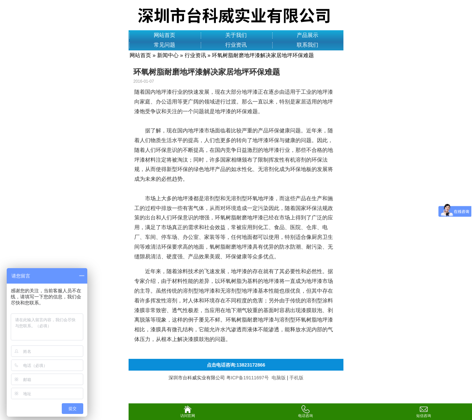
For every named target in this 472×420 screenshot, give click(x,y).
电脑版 (279, 377)
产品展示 (307, 35)
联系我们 (307, 45)
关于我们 (236, 35)
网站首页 (164, 35)
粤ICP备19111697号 (247, 377)
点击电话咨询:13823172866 (236, 365)
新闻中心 (168, 55)
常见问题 (164, 45)
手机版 (296, 377)
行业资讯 (236, 45)
